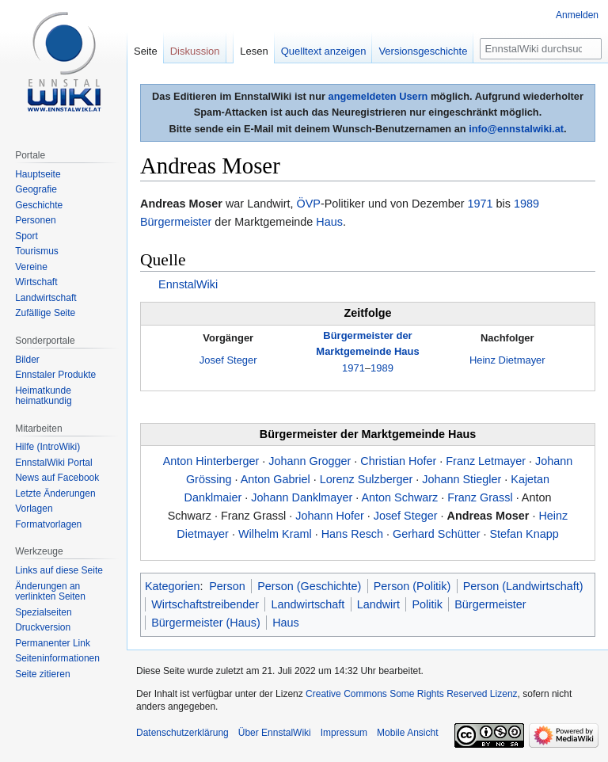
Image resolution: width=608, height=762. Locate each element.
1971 (480, 203)
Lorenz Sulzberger (366, 479)
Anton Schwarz (399, 497)
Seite (146, 51)
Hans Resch (352, 534)
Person (227, 586)
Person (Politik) (412, 586)
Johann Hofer (329, 515)
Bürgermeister (175, 221)
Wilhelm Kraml (275, 534)
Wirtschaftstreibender (205, 604)
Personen (35, 220)
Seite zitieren (42, 674)
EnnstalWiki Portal (53, 462)
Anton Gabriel (275, 479)
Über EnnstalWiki (274, 732)
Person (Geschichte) (309, 586)
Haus (329, 221)
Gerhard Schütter (436, 534)
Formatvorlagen (48, 524)
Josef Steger (228, 360)
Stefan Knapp (523, 534)
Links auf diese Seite (59, 570)
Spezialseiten (43, 612)
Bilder (27, 359)
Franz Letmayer (486, 461)
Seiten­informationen (57, 658)
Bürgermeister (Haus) (205, 622)
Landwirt (378, 604)
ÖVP (309, 203)
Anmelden (577, 15)
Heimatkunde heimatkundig (43, 396)
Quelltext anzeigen (324, 51)
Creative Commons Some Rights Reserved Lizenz (411, 693)
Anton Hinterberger (211, 461)
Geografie (36, 189)
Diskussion (195, 51)
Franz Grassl (479, 497)
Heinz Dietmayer (507, 360)
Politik (427, 604)
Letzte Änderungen (55, 493)
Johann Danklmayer (301, 497)
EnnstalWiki (188, 284)
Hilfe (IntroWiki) (47, 446)
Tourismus (37, 251)
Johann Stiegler (461, 479)
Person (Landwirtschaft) (523, 586)
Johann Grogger (309, 461)
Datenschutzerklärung (182, 732)
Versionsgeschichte (422, 51)
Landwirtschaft (308, 604)
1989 (526, 203)
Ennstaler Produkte (55, 374)
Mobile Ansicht (407, 732)
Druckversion (42, 627)
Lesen (254, 51)
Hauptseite (37, 174)
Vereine (31, 266)
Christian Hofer (398, 461)
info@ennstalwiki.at (516, 129)
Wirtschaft (36, 282)
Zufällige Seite (45, 312)
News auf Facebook (57, 477)
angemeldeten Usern (378, 96)
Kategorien (172, 586)
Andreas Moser (487, 515)
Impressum (344, 732)
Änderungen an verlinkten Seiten (50, 592)
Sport (26, 236)
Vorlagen (33, 508)
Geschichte (39, 205)
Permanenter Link (52, 643)
